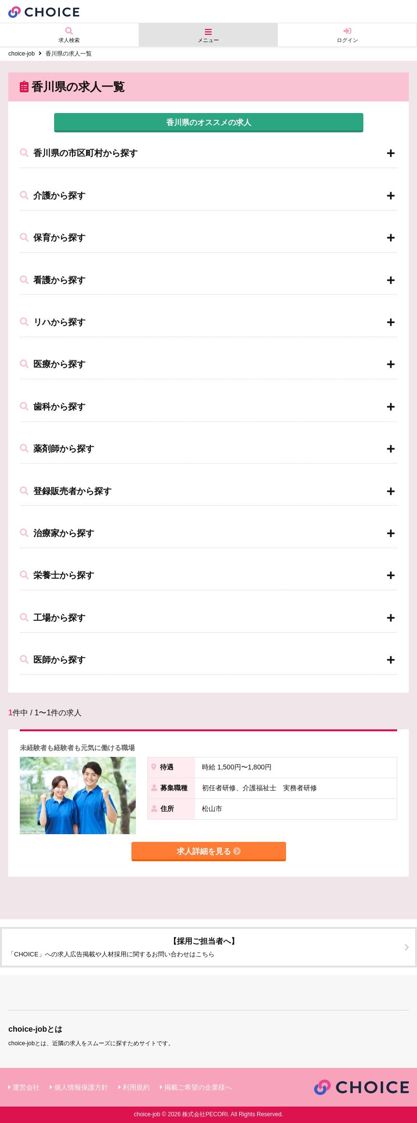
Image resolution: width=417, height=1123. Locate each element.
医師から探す (53, 660)
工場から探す (53, 618)
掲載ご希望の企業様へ (198, 1087)
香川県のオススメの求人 (208, 122)
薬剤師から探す (57, 449)
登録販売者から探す (66, 491)
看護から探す (53, 280)
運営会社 (26, 1087)
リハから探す (53, 322)
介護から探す (53, 195)
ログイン (347, 35)
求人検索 (69, 35)
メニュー (208, 35)
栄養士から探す (57, 575)
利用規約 (136, 1087)
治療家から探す (57, 533)
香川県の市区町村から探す (79, 153)
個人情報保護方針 (81, 1087)
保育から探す (53, 237)
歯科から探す (53, 407)
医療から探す (53, 364)
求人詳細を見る (209, 851)
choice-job (21, 53)
